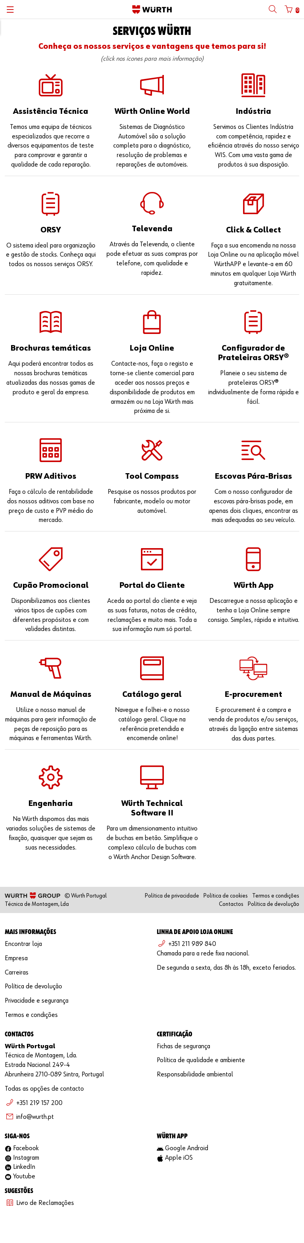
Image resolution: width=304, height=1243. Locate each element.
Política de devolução (273, 904)
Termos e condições (275, 896)
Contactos (231, 904)
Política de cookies (225, 896)
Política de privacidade (172, 896)
